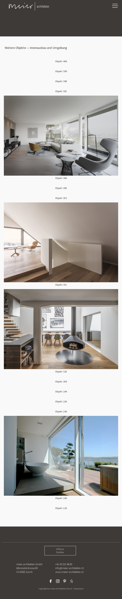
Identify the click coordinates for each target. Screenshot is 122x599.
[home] (25, 6)
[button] (114, 5)
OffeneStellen (60, 551)
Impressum (79, 588)
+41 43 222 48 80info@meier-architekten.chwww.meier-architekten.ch (69, 568)
